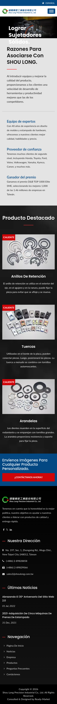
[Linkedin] (11, 529)
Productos (12, 662)
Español (50, 3)
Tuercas (28, 346)
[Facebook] (3, 529)
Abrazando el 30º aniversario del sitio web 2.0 (28, 598)
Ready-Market (42, 699)
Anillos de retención (28, 276)
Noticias (11, 651)
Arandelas (28, 421)
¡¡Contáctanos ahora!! (28, 477)
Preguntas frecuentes (18, 668)
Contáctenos (13, 674)
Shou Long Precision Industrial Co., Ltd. (23, 692)
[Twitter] (7, 529)
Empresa (11, 657)
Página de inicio (15, 645)
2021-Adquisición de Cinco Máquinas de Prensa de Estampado (27, 615)
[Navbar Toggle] (51, 11)
